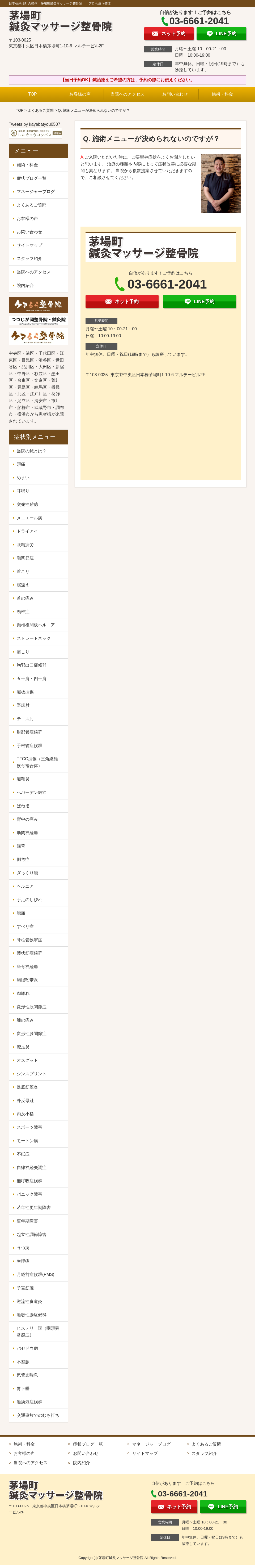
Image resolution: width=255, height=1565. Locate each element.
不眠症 (23, 1154)
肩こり (23, 652)
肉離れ (23, 993)
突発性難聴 (27, 504)
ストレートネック (34, 638)
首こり (23, 571)
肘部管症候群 (29, 732)
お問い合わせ (175, 94)
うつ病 (23, 1247)
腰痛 (21, 913)
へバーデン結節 (31, 792)
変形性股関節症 (31, 1007)
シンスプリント (31, 1074)
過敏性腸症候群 (31, 1314)
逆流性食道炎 (29, 1301)
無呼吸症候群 (29, 1181)
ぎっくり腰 (27, 873)
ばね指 (23, 806)
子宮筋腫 (25, 1288)
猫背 (21, 846)
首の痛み (25, 598)
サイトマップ (29, 245)
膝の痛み (25, 1020)
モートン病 (27, 1141)
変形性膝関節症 (31, 1033)
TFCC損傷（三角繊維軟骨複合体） (37, 762)
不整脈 (23, 1362)
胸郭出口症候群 (31, 665)
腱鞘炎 (23, 779)
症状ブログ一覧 (31, 178)
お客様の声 (80, 94)
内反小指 (25, 1114)
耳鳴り (23, 491)
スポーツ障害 (29, 1127)
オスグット (27, 1060)
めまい (23, 477)
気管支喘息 (27, 1375)
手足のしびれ (29, 899)
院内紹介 (25, 285)
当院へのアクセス (127, 94)
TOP (32, 94)
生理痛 (23, 1261)
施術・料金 (222, 94)
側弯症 (23, 859)
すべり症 (25, 926)
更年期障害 (27, 1221)
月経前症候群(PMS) (35, 1274)
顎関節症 (25, 558)
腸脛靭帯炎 (27, 980)
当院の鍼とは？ (31, 451)
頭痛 (21, 464)
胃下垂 (23, 1388)
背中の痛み (27, 819)
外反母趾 (25, 1100)
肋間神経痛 (27, 832)
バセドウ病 (27, 1348)
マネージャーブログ (36, 191)
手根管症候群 (29, 745)
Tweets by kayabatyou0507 (34, 124)
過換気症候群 (29, 1402)
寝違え (23, 585)
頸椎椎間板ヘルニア (36, 625)
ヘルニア (25, 886)
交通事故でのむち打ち (38, 1415)
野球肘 (23, 705)
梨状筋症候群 (29, 953)
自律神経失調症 (31, 1167)
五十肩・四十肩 (31, 678)
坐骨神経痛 (27, 966)
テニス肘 (25, 719)
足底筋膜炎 (27, 1087)
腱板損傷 (25, 692)
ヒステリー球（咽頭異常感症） (38, 1331)
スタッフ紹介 (29, 258)
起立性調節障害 (31, 1234)
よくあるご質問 (41, 110)
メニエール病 (29, 518)
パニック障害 (29, 1194)
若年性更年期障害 (34, 1207)
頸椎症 (23, 611)
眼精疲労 (25, 544)
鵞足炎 (23, 1047)
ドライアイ (27, 531)
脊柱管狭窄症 (29, 940)
